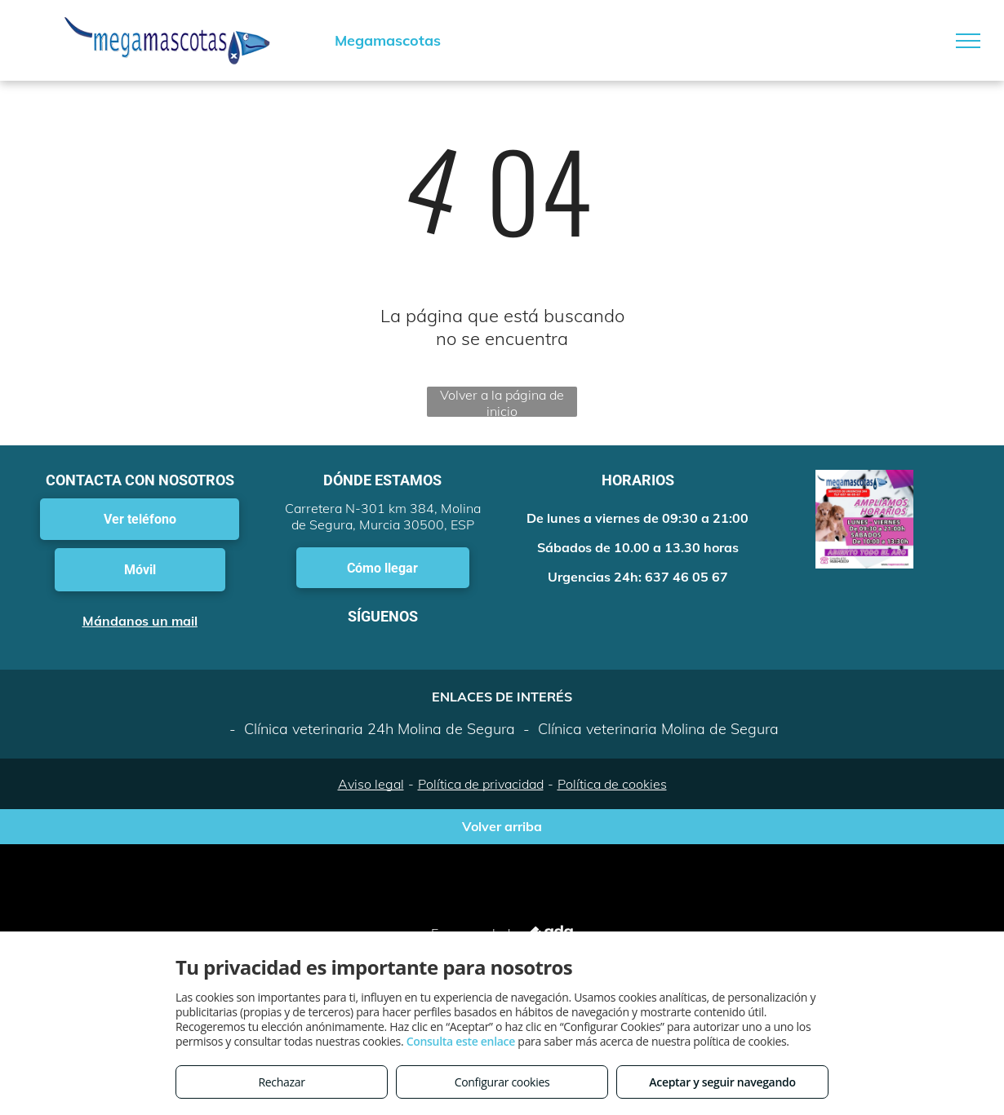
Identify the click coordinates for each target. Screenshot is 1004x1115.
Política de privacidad (481, 784)
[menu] (968, 41)
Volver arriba (502, 826)
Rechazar (281, 1082)
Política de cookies (612, 784)
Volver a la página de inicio (502, 402)
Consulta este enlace (460, 1041)
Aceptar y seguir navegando (722, 1082)
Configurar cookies (502, 1082)
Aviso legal (371, 784)
